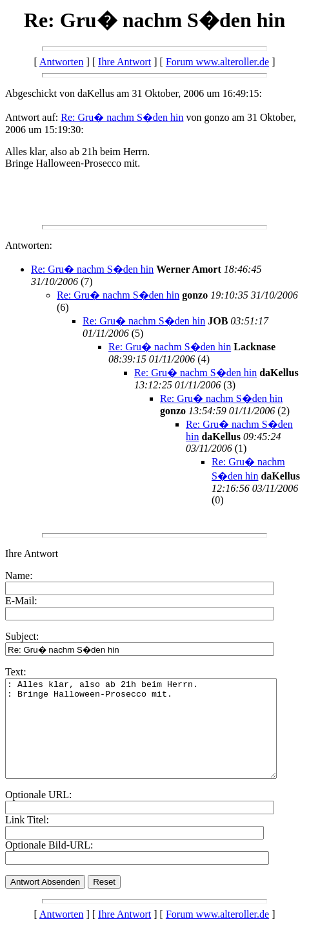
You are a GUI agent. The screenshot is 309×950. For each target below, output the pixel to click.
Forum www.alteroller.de (217, 61)
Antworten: (28, 245)
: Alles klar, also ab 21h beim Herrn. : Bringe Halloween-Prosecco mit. (157, 738)
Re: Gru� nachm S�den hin (122, 117)
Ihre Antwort (124, 61)
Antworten (61, 61)
